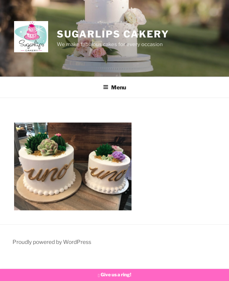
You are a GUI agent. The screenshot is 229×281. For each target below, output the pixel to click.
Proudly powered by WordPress (52, 241)
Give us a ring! (114, 274)
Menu (114, 87)
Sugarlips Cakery (113, 34)
